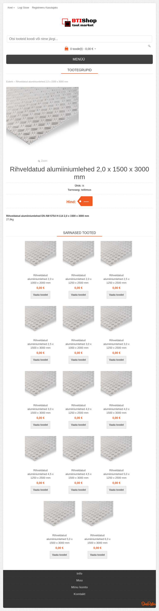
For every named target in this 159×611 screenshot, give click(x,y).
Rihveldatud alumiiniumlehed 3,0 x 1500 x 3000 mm (41, 409)
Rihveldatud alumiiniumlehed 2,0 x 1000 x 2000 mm (41, 279)
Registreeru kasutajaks (45, 7)
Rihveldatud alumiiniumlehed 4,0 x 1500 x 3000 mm (116, 409)
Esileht (9, 81)
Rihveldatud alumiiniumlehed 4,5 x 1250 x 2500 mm (41, 474)
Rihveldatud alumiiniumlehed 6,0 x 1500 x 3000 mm (97, 539)
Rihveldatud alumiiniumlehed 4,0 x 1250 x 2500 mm (78, 409)
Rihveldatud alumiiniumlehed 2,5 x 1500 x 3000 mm (41, 344)
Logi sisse (23, 7)
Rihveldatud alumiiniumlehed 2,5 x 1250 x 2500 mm (116, 279)
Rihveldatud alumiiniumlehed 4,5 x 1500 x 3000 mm (78, 474)
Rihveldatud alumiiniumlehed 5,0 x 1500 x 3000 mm (59, 539)
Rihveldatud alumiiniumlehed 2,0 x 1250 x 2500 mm (78, 279)
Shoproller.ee (148, 604)
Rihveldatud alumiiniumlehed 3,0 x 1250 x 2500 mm (116, 344)
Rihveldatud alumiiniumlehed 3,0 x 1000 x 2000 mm (78, 344)
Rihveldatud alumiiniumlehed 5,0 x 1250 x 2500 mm (116, 474)
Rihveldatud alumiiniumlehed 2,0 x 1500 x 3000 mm (42, 81)
